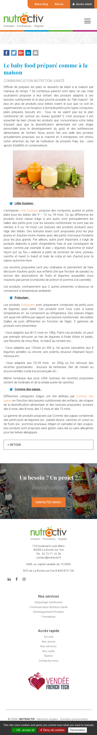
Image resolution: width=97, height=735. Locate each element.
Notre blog (40, 4)
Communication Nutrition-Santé (49, 607)
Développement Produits (48, 611)
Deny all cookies (52, 730)
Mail (35, 53)
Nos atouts (48, 641)
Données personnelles (74, 719)
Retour (15, 444)
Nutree (58, 4)
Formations (48, 616)
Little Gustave (29, 210)
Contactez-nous (48, 660)
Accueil (48, 636)
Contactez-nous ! (48, 502)
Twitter (14, 53)
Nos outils (48, 651)
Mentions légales (47, 719)
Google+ (21, 53)
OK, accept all (23, 730)
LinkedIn (28, 53)
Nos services (48, 646)
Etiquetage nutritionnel (48, 602)
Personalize (77, 730)
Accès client (82, 4)
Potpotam (27, 305)
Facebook (6, 53)
